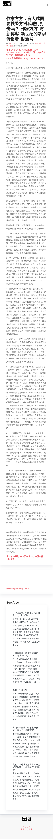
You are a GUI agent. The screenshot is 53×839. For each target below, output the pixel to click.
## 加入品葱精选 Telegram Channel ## (24, 58)
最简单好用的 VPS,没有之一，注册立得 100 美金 (24, 557)
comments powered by (17, 589)
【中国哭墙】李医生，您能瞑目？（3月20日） (26, 614)
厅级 (7, 46)
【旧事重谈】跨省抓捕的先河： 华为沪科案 (25, 654)
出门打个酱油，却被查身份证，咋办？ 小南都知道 (25, 728)
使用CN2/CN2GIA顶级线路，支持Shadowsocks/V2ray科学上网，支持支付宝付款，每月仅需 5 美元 (26, 52)
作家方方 (12, 43)
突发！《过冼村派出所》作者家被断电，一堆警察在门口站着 (26, 767)
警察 (36, 43)
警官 (40, 43)
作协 (43, 43)
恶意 (11, 46)
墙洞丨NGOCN (20, 690)
